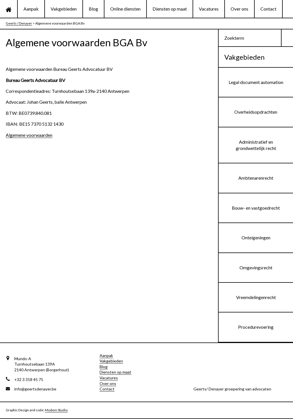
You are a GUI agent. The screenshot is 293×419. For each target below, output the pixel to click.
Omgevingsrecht (255, 267)
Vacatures (209, 8)
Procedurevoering (256, 327)
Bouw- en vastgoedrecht (256, 207)
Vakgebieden (64, 8)
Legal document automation (256, 82)
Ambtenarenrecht (255, 178)
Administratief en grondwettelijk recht (256, 145)
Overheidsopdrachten (255, 112)
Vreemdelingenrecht (256, 297)
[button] (287, 37)
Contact (268, 8)
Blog (93, 8)
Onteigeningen (255, 237)
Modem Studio (56, 410)
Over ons (239, 8)
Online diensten (125, 8)
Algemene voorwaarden (29, 135)
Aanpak (31, 8)
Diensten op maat (170, 8)
